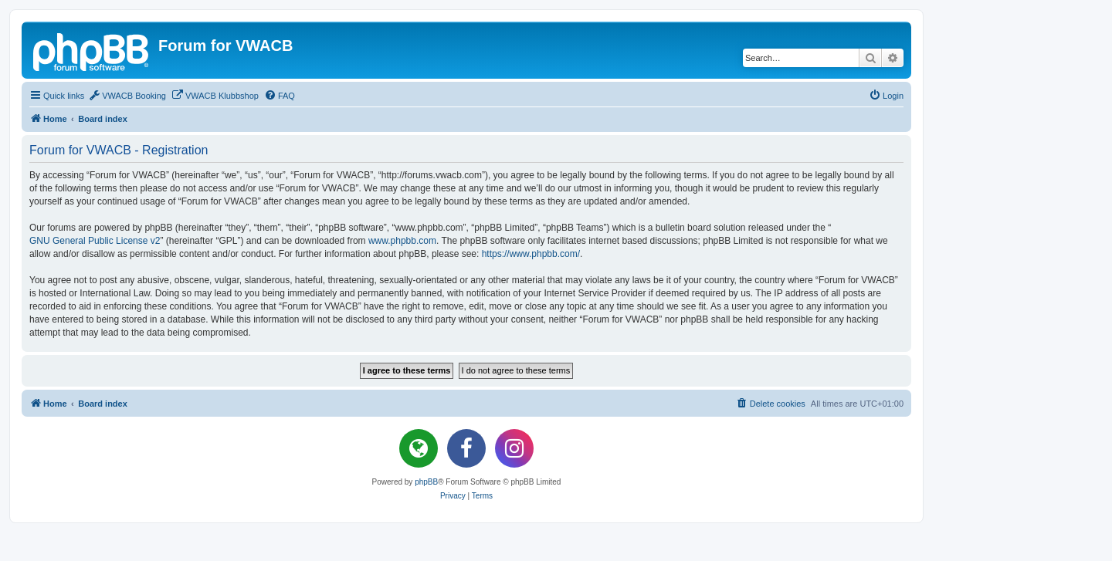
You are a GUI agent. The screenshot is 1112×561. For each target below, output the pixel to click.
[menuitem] (127, 95)
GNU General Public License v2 (94, 240)
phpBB (426, 482)
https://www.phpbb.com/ (531, 253)
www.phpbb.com (402, 240)
